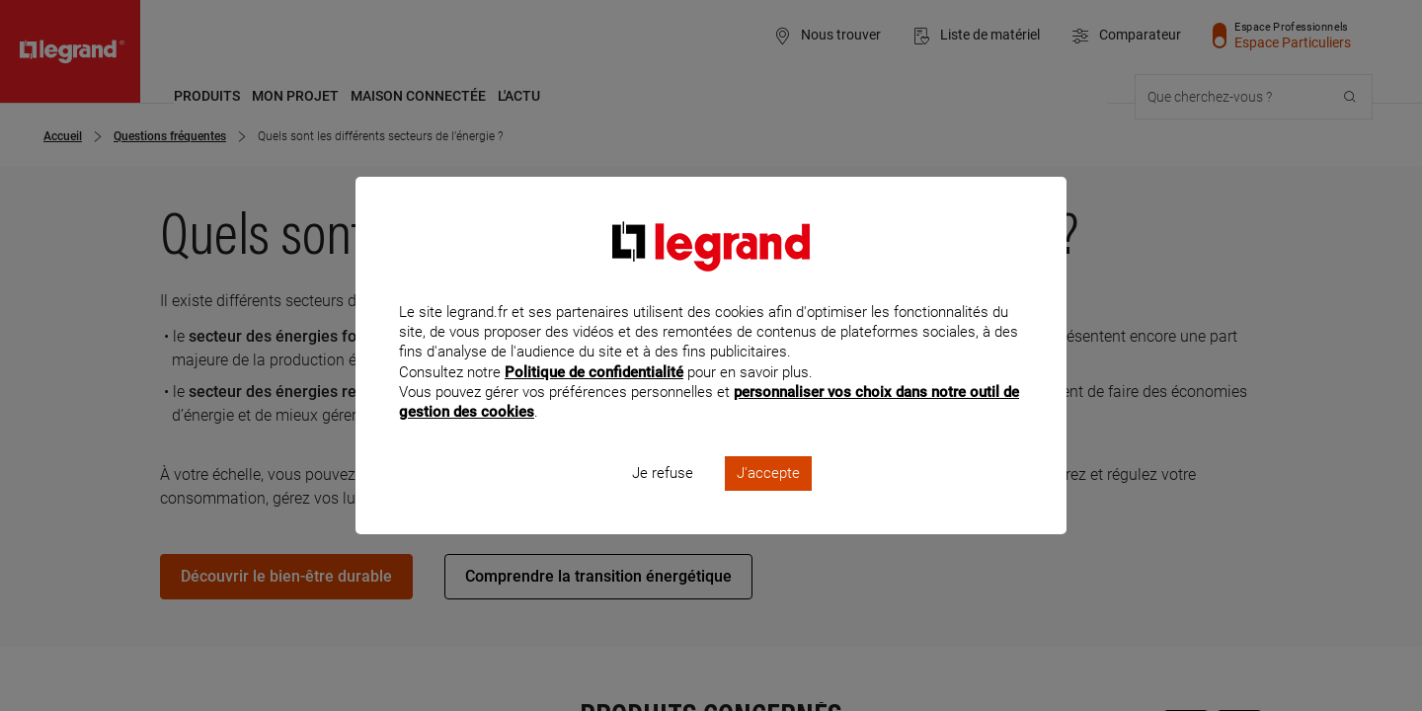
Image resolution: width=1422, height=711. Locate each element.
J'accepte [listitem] (768, 500)
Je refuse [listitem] (662, 500)
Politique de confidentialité (594, 398)
